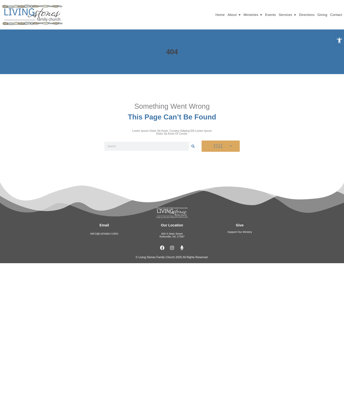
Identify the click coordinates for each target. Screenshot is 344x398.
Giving (322, 14)
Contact (336, 14)
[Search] (193, 146)
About (234, 14)
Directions (306, 14)
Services (287, 14)
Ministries (252, 14)
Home (220, 14)
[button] (339, 40)
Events (270, 14)
